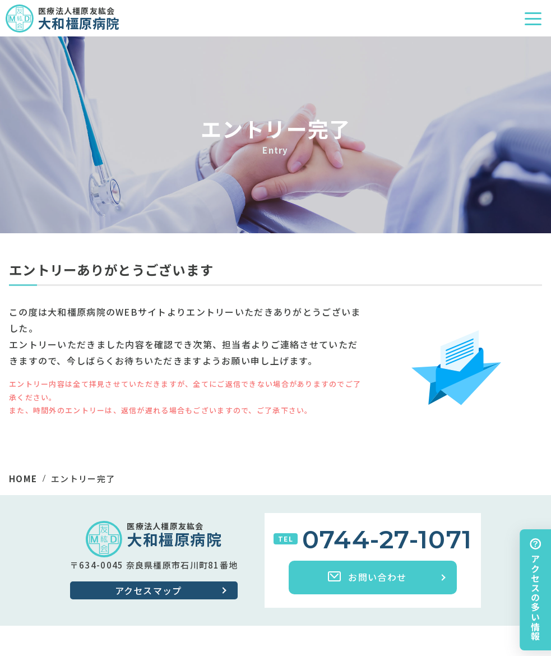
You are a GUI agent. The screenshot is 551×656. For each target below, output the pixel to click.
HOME (23, 478)
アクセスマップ (148, 590)
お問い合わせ (367, 577)
